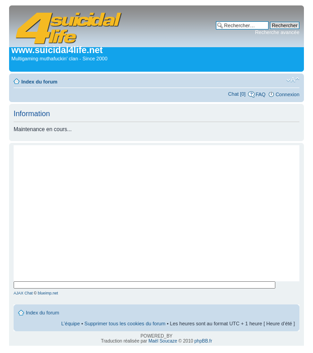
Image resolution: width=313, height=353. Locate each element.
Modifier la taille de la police (292, 80)
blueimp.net (48, 293)
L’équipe (70, 323)
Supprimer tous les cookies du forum (125, 323)
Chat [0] (237, 94)
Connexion (287, 94)
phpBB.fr (203, 340)
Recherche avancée (277, 32)
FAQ (260, 94)
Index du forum (39, 81)
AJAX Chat (23, 293)
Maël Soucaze (162, 340)
